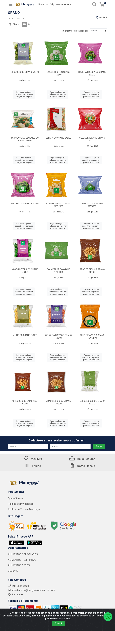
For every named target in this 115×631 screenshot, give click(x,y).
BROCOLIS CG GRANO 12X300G (92, 205)
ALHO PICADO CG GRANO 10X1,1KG (92, 336)
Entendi (58, 623)
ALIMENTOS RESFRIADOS (22, 559)
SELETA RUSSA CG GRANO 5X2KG (92, 139)
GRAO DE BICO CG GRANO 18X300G (58, 402)
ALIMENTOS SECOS (19, 565)
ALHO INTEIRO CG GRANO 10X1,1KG (58, 205)
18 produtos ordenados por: (75, 31)
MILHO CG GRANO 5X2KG (25, 335)
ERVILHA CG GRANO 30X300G (25, 203)
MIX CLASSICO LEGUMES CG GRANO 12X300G (25, 139)
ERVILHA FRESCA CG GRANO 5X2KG (92, 73)
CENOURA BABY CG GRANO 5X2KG (58, 336)
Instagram (15, 594)
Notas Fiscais (82, 466)
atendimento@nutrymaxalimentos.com (31, 590)
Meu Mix (33, 459)
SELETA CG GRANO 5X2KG (58, 138)
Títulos (32, 466)
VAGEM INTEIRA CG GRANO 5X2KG (25, 270)
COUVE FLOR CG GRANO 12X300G (58, 270)
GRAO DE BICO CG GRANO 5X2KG (92, 270)
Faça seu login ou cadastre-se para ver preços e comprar (24, 94)
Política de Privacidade (20, 503)
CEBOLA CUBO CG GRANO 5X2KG (92, 402)
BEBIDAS (13, 570)
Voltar (101, 17)
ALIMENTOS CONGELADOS (23, 554)
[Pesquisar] (94, 4)
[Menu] (10, 4)
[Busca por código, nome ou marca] (63, 4)
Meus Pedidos (82, 459)
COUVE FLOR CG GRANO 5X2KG (58, 73)
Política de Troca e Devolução (24, 509)
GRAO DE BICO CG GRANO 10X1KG (24, 402)
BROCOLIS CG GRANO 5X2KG (25, 72)
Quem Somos (15, 498)
